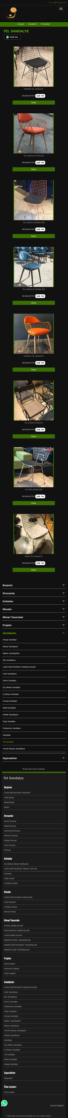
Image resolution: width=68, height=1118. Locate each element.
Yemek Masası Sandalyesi (14, 749)
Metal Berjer (9, 802)
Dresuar (7, 850)
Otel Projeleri (9, 964)
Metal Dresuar (10, 826)
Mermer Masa (10, 912)
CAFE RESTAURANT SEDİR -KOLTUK (20, 869)
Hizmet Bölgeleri (57, 1106)
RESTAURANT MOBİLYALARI (17, 930)
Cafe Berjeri (9, 797)
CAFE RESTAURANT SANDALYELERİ (19, 667)
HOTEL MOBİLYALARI (13, 926)
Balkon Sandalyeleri (11, 653)
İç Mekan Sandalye (11, 694)
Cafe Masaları (10, 902)
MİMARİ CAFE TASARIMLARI (16, 950)
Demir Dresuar (10, 821)
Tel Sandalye (8, 742)
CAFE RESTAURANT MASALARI (18, 897)
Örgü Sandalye (9, 721)
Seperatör (8, 1078)
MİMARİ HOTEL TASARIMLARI (17, 940)
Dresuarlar (34, 593)
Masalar (34, 609)
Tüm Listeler (9, 1092)
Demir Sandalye (9, 681)
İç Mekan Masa (10, 907)
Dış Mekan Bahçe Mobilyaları (16, 864)
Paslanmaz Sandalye (12, 728)
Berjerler (34, 585)
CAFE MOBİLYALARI (13, 935)
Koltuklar (34, 601)
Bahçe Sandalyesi (10, 646)
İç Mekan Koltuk (11, 883)
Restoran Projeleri (11, 969)
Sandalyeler (34, 633)
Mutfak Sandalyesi (10, 715)
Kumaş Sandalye (10, 701)
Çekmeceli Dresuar (12, 831)
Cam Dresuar (9, 845)
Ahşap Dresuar (10, 840)
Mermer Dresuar (11, 836)
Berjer (6, 807)
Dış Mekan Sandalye (11, 687)
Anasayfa (20, 24)
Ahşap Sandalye (10, 640)
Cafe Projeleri (10, 973)
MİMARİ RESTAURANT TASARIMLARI (20, 945)
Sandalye (7, 735)
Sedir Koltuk (9, 878)
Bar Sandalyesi (9, 660)
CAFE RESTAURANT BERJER (17, 793)
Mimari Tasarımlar (34, 617)
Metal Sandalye (9, 708)
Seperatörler (34, 758)
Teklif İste (12, 37)
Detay (33, 102)
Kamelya (7, 874)
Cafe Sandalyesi (10, 674)
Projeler (34, 625)
